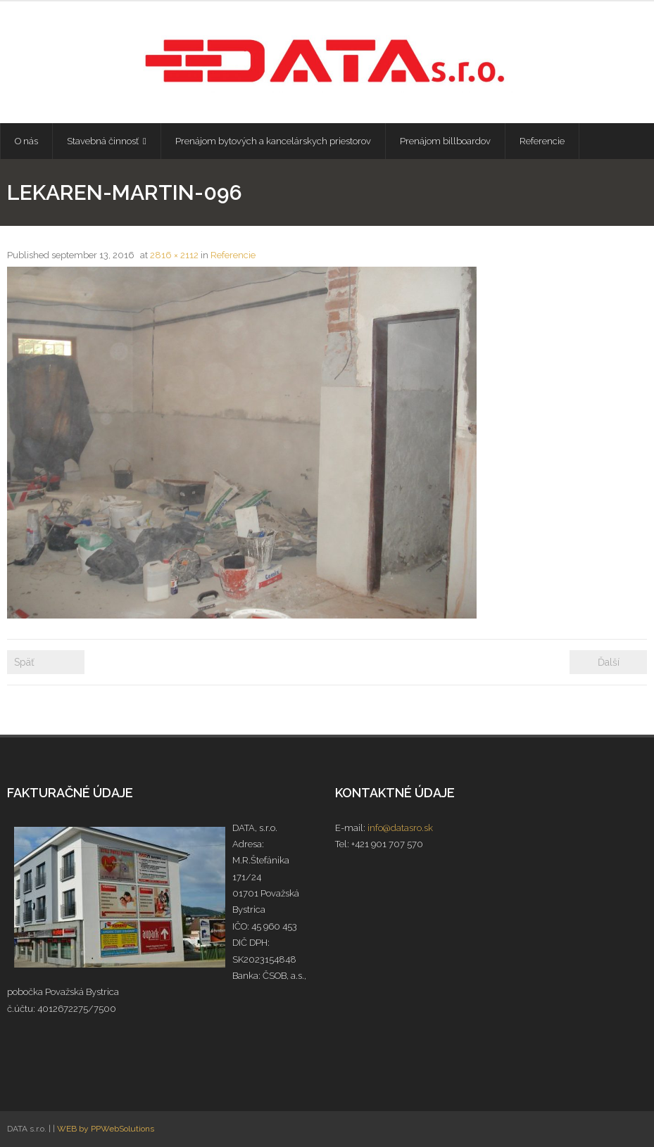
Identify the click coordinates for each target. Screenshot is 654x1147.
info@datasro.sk (400, 828)
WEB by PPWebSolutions (105, 1129)
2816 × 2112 (174, 255)
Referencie (233, 255)
